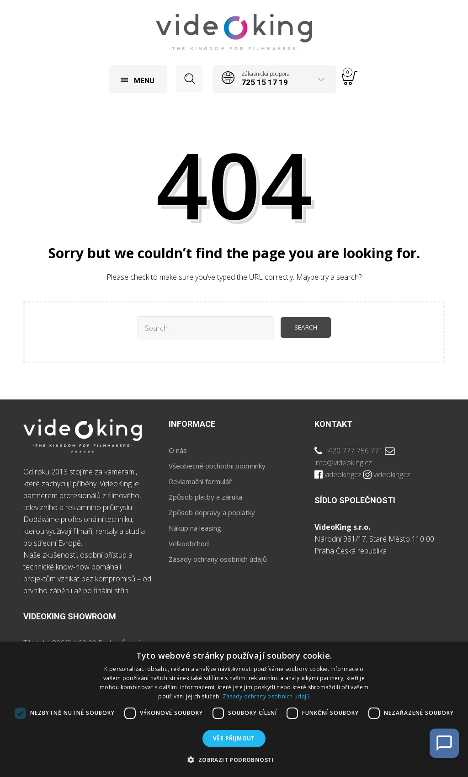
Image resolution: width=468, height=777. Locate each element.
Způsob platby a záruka (205, 497)
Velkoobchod (189, 544)
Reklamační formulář (200, 482)
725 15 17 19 (265, 82)
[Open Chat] (444, 743)
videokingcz (343, 475)
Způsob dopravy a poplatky (212, 513)
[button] (233, 760)
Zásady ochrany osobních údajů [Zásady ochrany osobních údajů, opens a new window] (266, 696)
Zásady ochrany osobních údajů (218, 559)
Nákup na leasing (195, 528)
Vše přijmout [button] (234, 738)
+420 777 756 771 (353, 452)
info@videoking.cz (343, 463)
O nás (178, 451)
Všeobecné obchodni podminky (217, 466)
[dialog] (234, 709)
